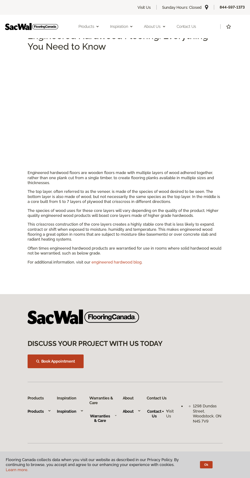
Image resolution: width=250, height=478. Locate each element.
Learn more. (17, 470)
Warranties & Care (103, 418)
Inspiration (70, 411)
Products (39, 411)
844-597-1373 (232, 7)
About (132, 411)
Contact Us (186, 26)
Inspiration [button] (121, 26)
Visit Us (144, 7)
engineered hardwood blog (117, 262)
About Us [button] (155, 26)
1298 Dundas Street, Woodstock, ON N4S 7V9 (207, 413)
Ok (206, 464)
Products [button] (88, 26)
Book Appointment (55, 361)
